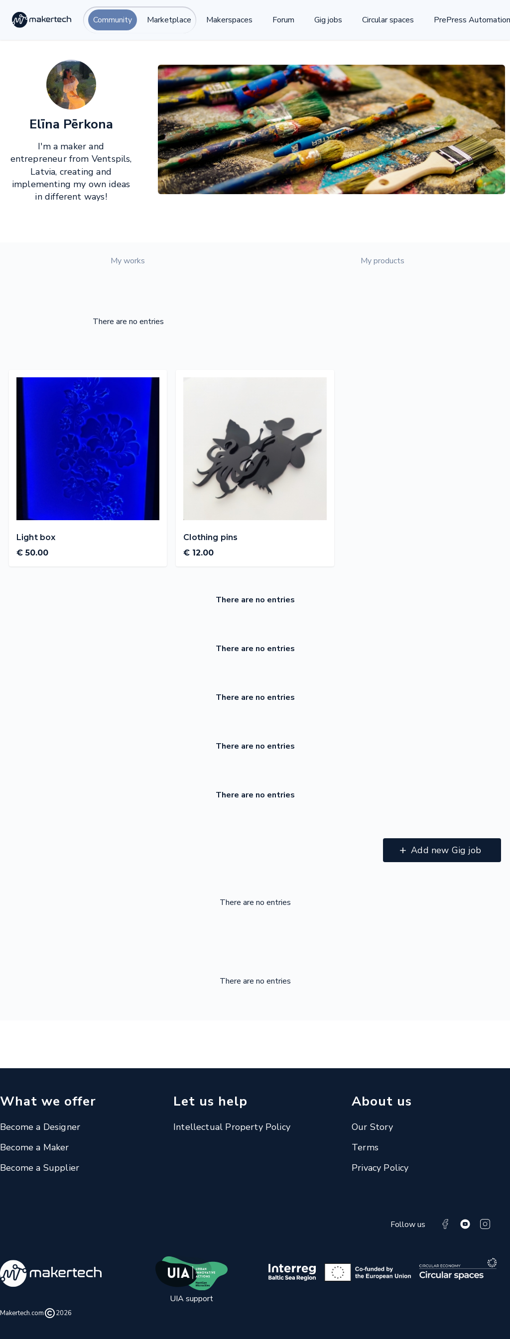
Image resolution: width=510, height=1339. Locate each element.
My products (382, 260)
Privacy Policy (380, 1168)
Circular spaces (388, 19)
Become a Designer (40, 1127)
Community (112, 19)
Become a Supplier (39, 1168)
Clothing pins (210, 537)
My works (128, 260)
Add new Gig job (446, 850)
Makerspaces (229, 19)
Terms (365, 1147)
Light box (35, 537)
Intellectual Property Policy (231, 1127)
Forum (283, 19)
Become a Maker (34, 1147)
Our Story (372, 1127)
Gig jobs (328, 19)
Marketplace (169, 19)
